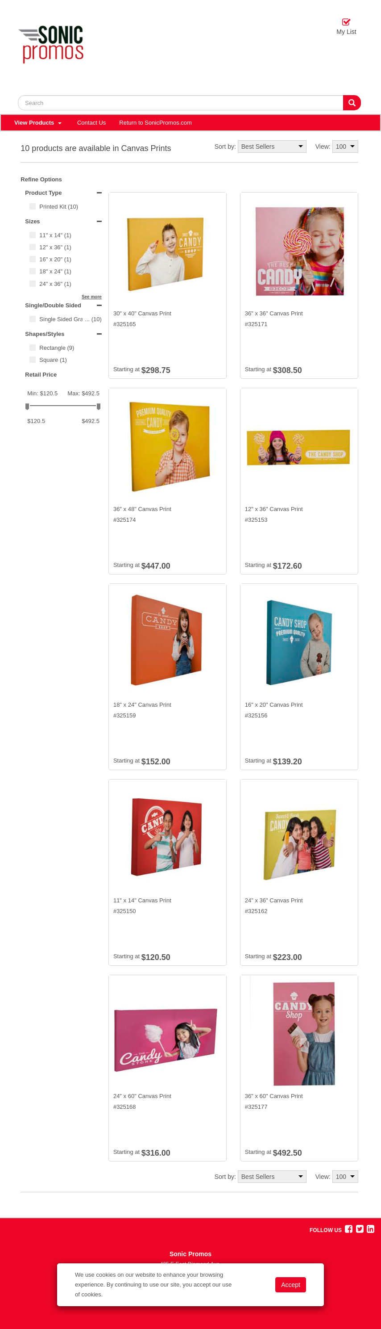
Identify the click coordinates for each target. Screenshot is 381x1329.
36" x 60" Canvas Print (274, 1096)
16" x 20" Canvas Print (274, 704)
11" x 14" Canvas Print (142, 900)
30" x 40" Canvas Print (142, 313)
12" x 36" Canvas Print (274, 509)
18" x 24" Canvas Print (142, 704)
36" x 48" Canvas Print (142, 509)
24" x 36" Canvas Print (274, 900)
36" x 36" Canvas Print (274, 313)
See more (92, 296)
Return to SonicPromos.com (155, 122)
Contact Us (91, 122)
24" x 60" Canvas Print (142, 1096)
